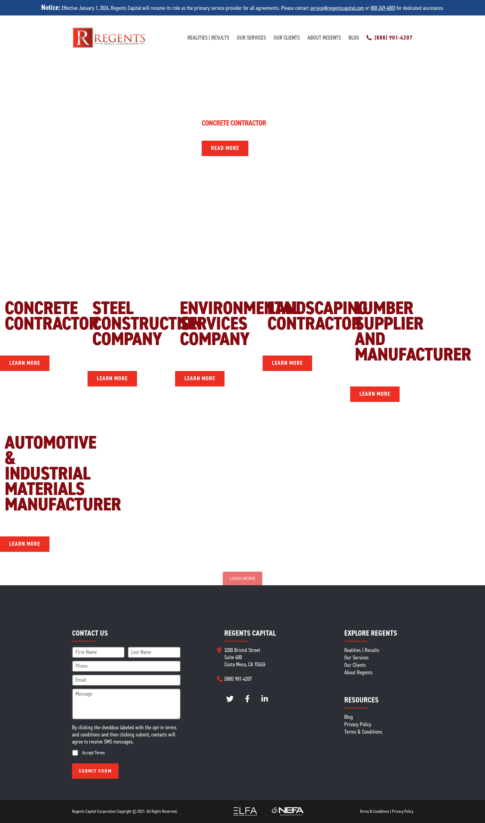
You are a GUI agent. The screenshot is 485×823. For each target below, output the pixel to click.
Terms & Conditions (363, 732)
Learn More (24, 363)
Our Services (251, 38)
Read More (225, 148)
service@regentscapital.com (337, 8)
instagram (247, 699)
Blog (354, 38)
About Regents (324, 38)
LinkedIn (264, 699)
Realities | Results (208, 38)
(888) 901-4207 (394, 38)
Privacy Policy (357, 724)
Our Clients (287, 38)
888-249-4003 (383, 8)
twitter (230, 699)
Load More (242, 578)
